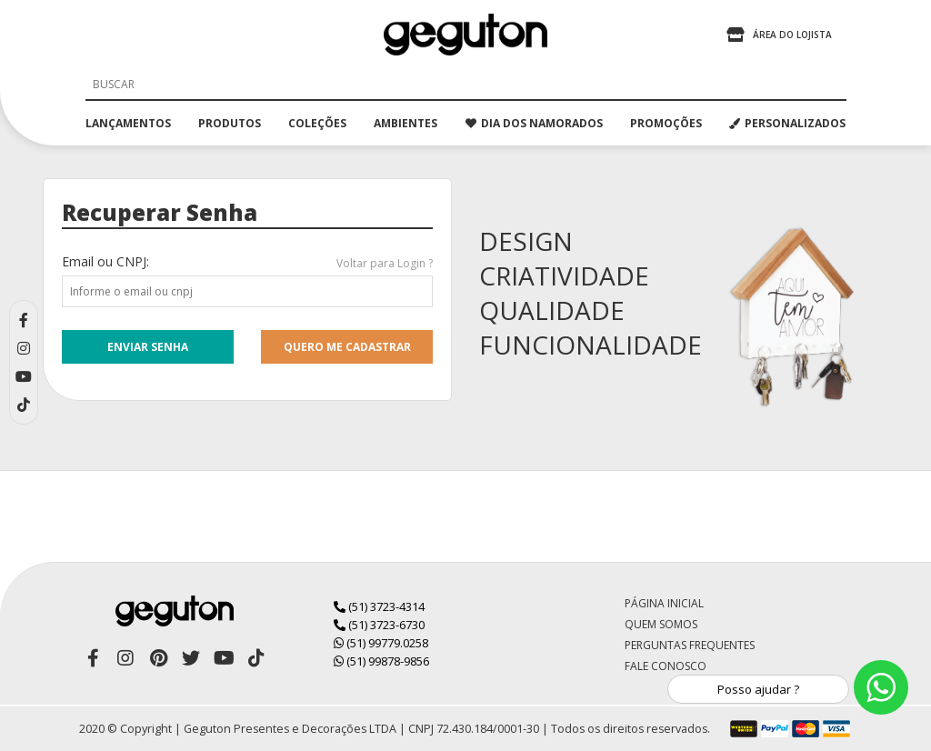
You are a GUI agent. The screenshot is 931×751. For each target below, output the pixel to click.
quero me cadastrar (347, 347)
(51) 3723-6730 (379, 624)
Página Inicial (664, 603)
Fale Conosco (665, 666)
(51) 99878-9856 (381, 661)
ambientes (405, 123)
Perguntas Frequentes (690, 645)
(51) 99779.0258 (381, 643)
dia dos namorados (534, 123)
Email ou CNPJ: (105, 261)
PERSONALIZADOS (787, 123)
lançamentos (128, 123)
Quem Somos (661, 624)
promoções (666, 123)
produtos (229, 123)
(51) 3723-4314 (379, 606)
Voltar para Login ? (384, 263)
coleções (317, 123)
